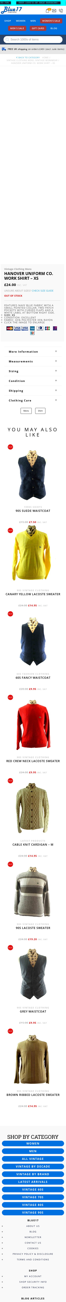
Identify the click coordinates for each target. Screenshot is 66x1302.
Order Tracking (33, 1106)
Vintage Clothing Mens (20, 60)
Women (21, 20)
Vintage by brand (32, 993)
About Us (33, 1045)
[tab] (32, 170)
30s (33, 1128)
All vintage (33, 978)
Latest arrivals (33, 1001)
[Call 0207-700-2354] (61, 11)
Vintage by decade (33, 985)
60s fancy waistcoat (33, 497)
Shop (7, 20)
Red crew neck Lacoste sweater (33, 580)
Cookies (33, 1067)
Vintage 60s (33, 1008)
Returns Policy (33, 1190)
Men (33, 20)
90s (33, 1162)
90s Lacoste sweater (33, 747)
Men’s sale (17, 28)
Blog (54, 28)
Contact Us (33, 1061)
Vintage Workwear (47, 60)
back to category (28, 57)
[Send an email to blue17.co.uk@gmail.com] (54, 11)
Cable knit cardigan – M (33, 663)
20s (33, 1123)
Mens (26, 229)
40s (33, 1134)
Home (45, 57)
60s (33, 1145)
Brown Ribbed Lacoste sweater (33, 914)
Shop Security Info (33, 1100)
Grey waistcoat (33, 830)
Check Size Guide (43, 109)
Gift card (38, 28)
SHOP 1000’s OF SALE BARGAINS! (42, 3)
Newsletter (33, 1056)
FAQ (33, 1184)
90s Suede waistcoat (33, 330)
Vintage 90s (33, 1031)
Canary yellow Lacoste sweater (33, 413)
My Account (33, 1095)
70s (33, 1151)
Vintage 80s (33, 1024)
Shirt (40, 229)
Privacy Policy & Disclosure (33, 1072)
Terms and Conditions (33, 1078)
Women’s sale (51, 20)
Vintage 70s (33, 1016)
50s (33, 1139)
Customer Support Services (33, 1178)
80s (33, 1156)
